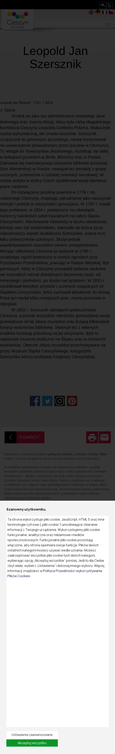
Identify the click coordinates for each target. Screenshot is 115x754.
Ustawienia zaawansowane (32, 734)
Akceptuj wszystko (32, 743)
